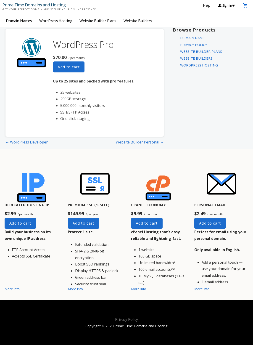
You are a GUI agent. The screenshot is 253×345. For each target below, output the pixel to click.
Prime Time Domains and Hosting (34, 5)
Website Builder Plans (97, 20)
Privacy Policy (193, 44)
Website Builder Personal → (140, 142)
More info (12, 289)
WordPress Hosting (55, 20)
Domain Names (19, 20)
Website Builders (138, 20)
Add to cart (69, 66)
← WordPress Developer (26, 142)
